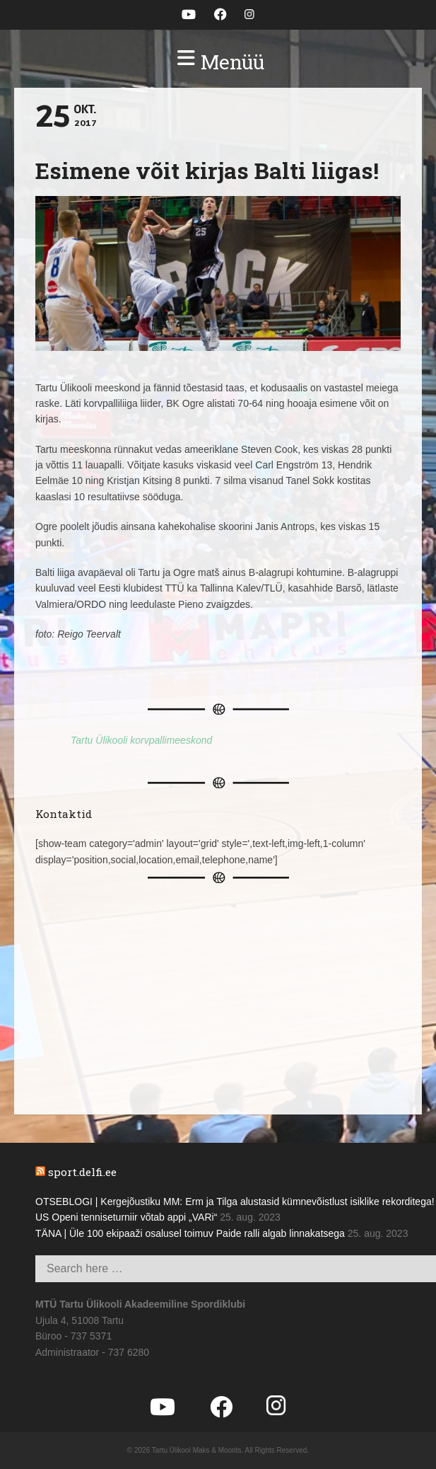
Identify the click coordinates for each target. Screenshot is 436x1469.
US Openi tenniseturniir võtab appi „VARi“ (126, 1217)
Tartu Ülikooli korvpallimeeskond (141, 740)
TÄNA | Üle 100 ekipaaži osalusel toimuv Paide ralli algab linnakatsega (190, 1233)
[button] (218, 62)
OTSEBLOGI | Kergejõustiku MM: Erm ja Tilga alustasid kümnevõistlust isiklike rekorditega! (235, 1201)
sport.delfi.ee (82, 1172)
